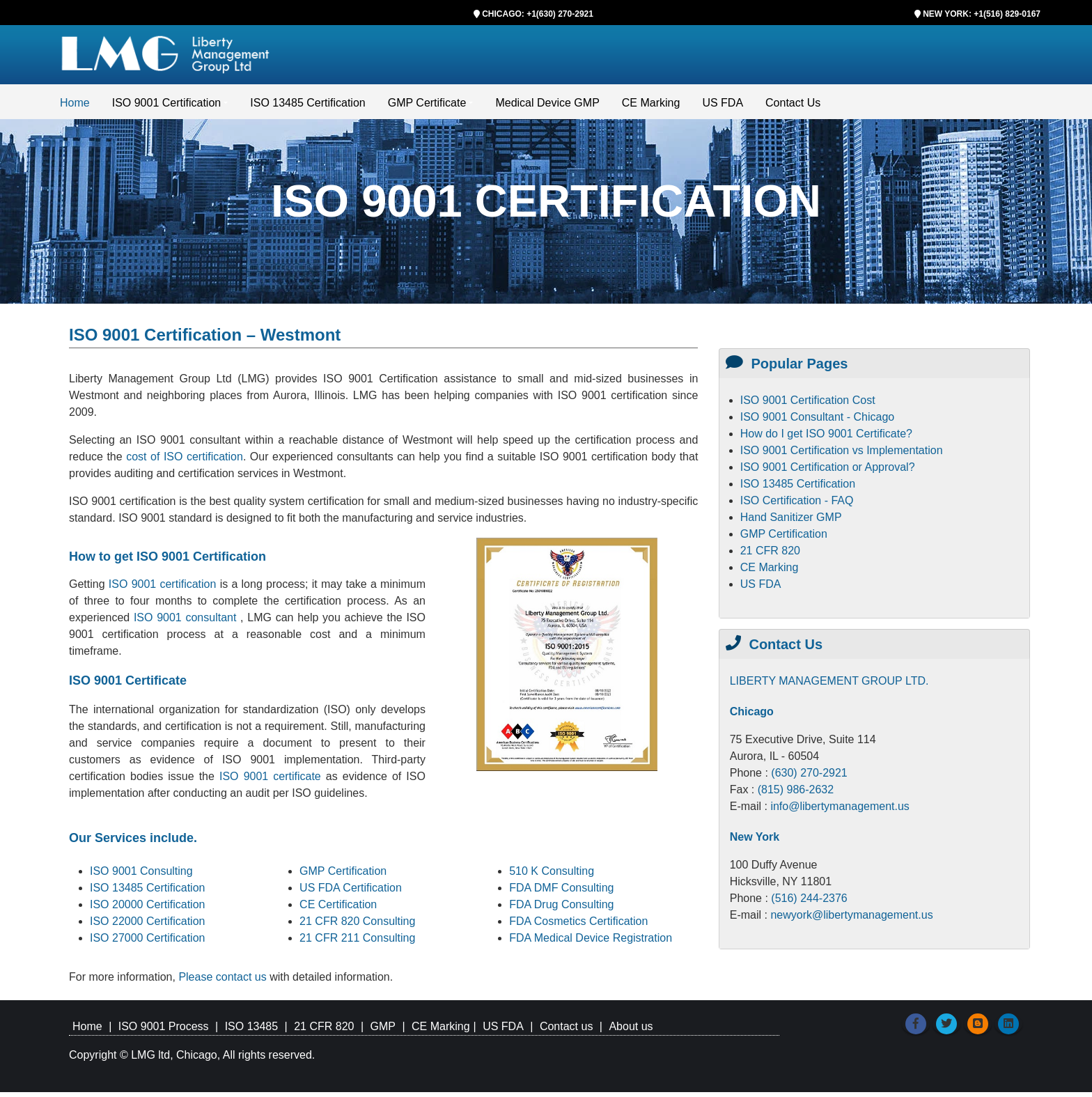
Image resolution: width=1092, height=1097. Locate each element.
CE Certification (338, 909)
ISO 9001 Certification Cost (807, 405)
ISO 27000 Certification (147, 943)
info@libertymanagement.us (839, 811)
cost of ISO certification (184, 461)
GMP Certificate (427, 108)
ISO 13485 (252, 1031)
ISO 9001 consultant (187, 622)
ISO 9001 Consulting (141, 876)
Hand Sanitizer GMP (791, 522)
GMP (382, 1031)
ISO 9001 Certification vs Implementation (841, 455)
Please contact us (224, 982)
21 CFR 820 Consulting (357, 926)
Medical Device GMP (547, 108)
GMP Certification (343, 876)
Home (75, 108)
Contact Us (792, 108)
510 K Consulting (551, 876)
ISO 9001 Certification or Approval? (827, 472)
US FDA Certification (350, 892)
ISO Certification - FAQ (797, 505)
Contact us (566, 1031)
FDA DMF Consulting (561, 892)
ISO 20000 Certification (147, 909)
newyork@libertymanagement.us (851, 920)
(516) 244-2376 (809, 903)
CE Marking (651, 108)
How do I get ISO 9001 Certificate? (826, 438)
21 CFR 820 (770, 555)
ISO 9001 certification (163, 589)
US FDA (722, 108)
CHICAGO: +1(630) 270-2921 (537, 14)
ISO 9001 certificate (272, 781)
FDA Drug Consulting (561, 909)
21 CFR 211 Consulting (357, 943)
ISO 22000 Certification (147, 926)
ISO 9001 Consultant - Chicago (817, 422)
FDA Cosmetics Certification (578, 926)
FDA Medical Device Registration (590, 943)
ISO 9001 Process (163, 1031)
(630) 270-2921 (809, 778)
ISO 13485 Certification (307, 108)
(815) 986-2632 (796, 794)
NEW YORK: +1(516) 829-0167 (981, 14)
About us (631, 1031)
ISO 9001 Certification (166, 108)
